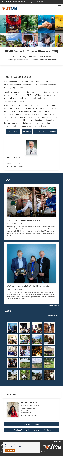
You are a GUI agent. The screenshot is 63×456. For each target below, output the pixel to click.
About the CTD (13, 131)
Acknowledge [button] (10, 450)
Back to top (58, 441)
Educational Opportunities (45, 131)
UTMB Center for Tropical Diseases (12, 2)
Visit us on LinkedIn (31, 424)
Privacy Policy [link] (18, 447)
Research (27, 131)
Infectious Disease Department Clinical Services (32, 430)
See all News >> (54, 305)
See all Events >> (53, 316)
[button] (38, 443)
